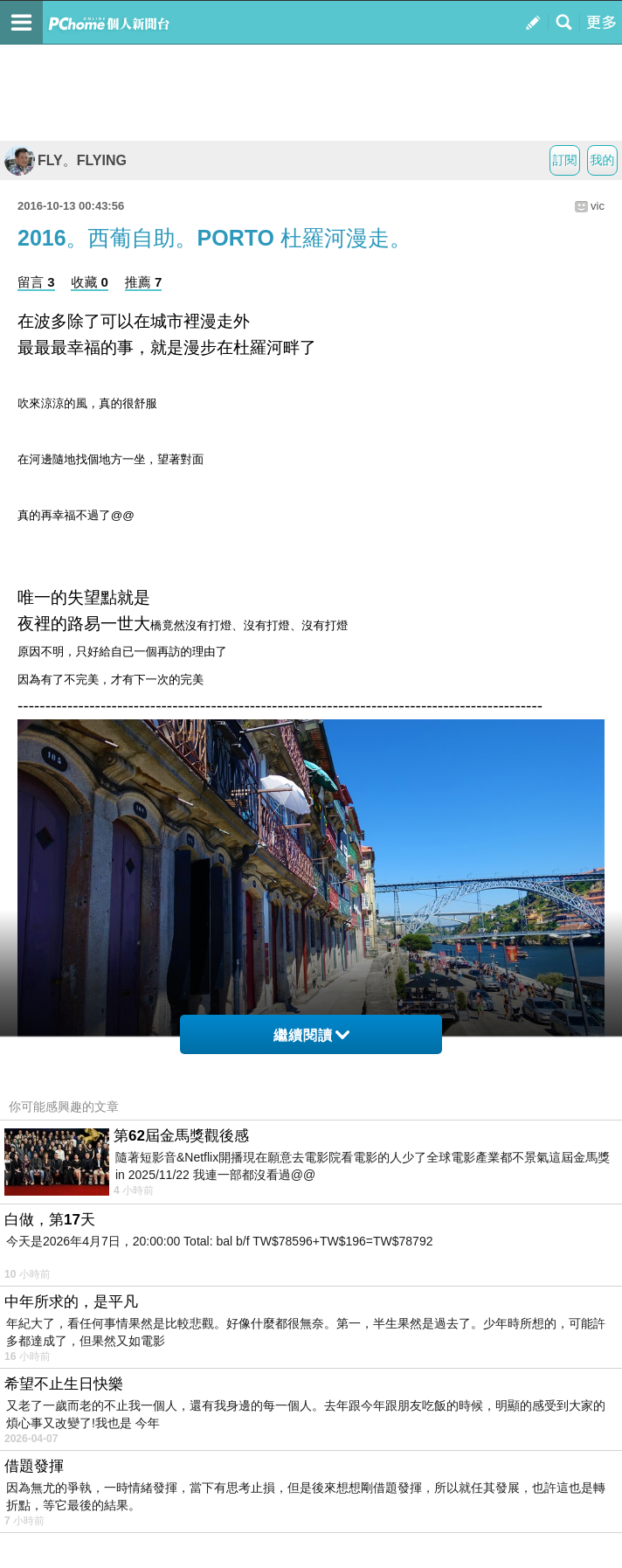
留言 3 (36, 281)
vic (598, 205)
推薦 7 (143, 281)
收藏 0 (89, 281)
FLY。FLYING (65, 160)
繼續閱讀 (311, 1035)
